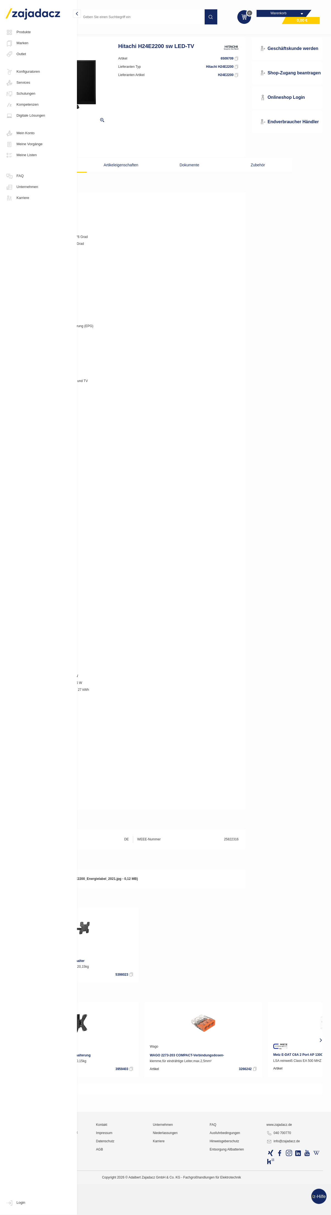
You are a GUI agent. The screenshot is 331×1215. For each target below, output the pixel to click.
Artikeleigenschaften (150, 174)
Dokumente (195, 174)
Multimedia (91, 34)
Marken (16, 43)
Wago (216, 1056)
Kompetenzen (21, 105)
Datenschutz (153, 1208)
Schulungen (20, 94)
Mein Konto (20, 133)
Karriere (17, 198)
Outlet (15, 54)
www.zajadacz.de (292, 1192)
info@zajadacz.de (296, 1208)
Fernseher (116, 34)
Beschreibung (105, 174)
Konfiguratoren (22, 72)
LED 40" (139, 34)
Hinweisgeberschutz (249, 1208)
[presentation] (84, 1049)
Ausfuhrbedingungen (249, 1200)
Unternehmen (21, 187)
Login (15, 1203)
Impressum (152, 1200)
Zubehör (240, 174)
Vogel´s (94, 961)
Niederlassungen (201, 1200)
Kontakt (149, 1192)
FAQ (14, 176)
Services (17, 83)
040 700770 (292, 1200)
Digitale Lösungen (25, 116)
